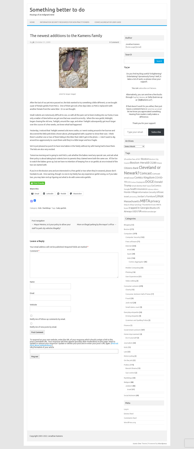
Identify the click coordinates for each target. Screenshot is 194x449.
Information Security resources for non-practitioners (64, 22)
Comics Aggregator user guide (108, 22)
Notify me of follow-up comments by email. (47, 319)
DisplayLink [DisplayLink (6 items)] (140, 182)
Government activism (132, 330)
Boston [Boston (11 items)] (145, 159)
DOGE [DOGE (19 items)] (149, 181)
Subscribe (156, 132)
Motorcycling (129, 356)
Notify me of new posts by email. (43, 327)
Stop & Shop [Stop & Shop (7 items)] (129, 205)
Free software (131, 241)
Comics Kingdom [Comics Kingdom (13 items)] (144, 177)
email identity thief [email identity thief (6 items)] (139, 186)
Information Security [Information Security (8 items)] (147, 192)
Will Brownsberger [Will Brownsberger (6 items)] (149, 211)
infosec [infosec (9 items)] (160, 192)
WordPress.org (130, 422)
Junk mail (129, 303)
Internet (129, 246)
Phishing (129, 272)
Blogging (127, 225)
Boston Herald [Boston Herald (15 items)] (139, 162)
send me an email (155, 109)
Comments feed (130, 418)
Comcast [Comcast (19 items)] (146, 173)
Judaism (129, 386)
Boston (127, 229)
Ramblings (47, 208)
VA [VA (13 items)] (140, 211)
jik (33, 42)
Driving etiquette (132, 316)
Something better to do (57, 9)
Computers (128, 233)
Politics (127, 365)
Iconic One (137, 443)
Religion (127, 382)
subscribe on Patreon (147, 88)
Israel (129, 389)
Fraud (128, 298)
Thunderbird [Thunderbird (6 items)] (147, 205)
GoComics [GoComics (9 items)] (156, 185)
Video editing (131, 281)
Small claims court (133, 307)
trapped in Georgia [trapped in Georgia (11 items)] (139, 207)
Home (32, 22)
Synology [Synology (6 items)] (137, 205)
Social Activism (129, 395)
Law (125, 352)
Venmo (142, 97)
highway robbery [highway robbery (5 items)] (152, 189)
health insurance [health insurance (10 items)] (138, 189)
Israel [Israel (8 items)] (126, 196)
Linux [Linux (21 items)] (159, 196)
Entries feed (128, 414)
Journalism (128, 343)
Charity (128, 290)
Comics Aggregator (136, 262)
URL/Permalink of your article (42, 347)
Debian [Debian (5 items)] (133, 182)
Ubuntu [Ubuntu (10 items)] (153, 208)
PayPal (135, 97)
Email (32, 293)
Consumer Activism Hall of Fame (138, 294)
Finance (127, 325)
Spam (129, 254)
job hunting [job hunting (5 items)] (133, 197)
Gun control (130, 373)
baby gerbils (61, 208)
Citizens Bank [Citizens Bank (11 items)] (131, 168)
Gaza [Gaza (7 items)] (149, 186)
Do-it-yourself (131, 338)
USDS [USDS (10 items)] (135, 211)
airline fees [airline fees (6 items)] (131, 159)
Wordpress (162, 443)
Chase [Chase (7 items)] (159, 163)
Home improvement (132, 334)
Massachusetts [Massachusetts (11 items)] (132, 201)
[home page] (131, 47)
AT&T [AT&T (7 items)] (138, 159)
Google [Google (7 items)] (127, 189)
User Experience (132, 276)
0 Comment (114, 42)
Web (129, 258)
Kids (40, 208)
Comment (34, 251)
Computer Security (133, 237)
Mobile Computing (133, 268)
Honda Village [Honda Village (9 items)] (131, 192)
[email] (138, 47)
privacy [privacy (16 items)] (155, 201)
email (129, 249)
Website (33, 305)
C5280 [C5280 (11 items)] (153, 162)
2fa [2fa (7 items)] (125, 159)
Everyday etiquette (131, 312)
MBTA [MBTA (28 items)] (145, 201)
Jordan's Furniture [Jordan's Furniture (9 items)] (146, 196)
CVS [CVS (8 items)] (129, 182)
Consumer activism (131, 286)
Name (32, 282)
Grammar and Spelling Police (137, 320)
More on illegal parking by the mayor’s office (96, 224)
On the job (128, 360)
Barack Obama (131, 368)
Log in (126, 409)
